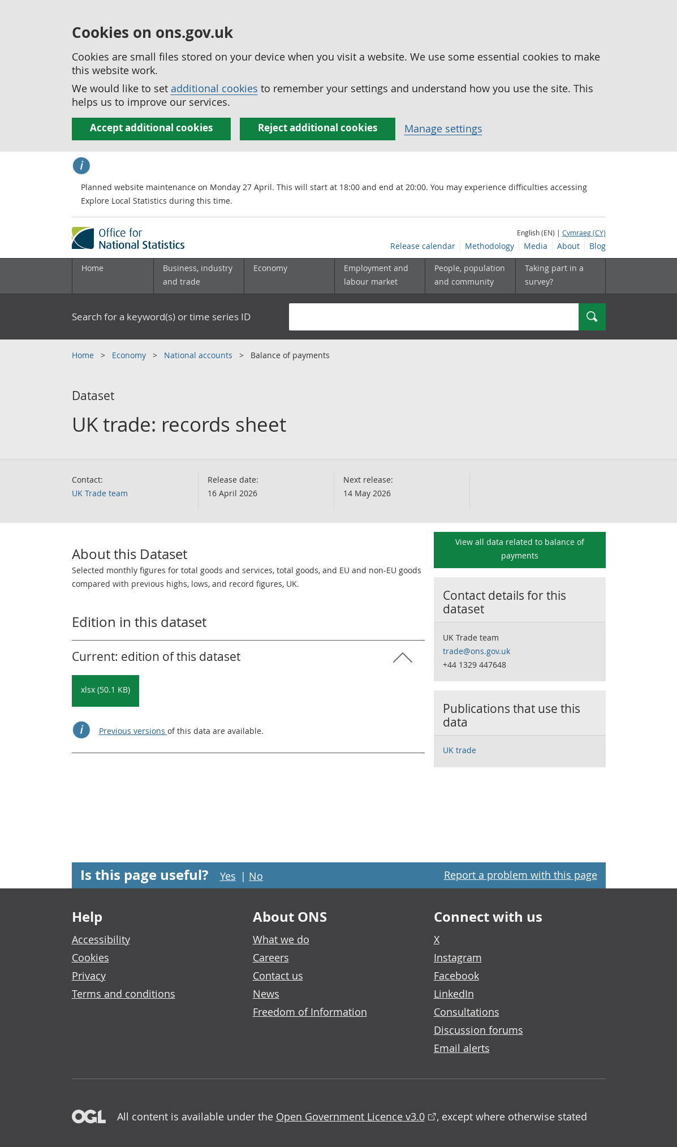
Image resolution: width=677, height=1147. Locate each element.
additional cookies (214, 88)
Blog (597, 245)
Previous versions (133, 730)
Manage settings (443, 128)
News (266, 993)
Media (535, 245)
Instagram (458, 957)
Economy (130, 355)
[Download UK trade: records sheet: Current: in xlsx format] (105, 691)
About (568, 245)
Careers (271, 957)
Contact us (278, 975)
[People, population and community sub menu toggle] (470, 276)
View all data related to (519, 548)
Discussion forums (478, 1030)
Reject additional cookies (317, 127)
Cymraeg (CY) (584, 232)
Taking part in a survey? (554, 275)
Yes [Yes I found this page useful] (228, 876)
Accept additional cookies (151, 127)
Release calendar (422, 245)
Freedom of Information (310, 1012)
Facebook (456, 975)
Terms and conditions (123, 993)
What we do (281, 939)
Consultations (466, 1012)
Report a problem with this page (520, 875)
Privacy (89, 975)
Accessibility (101, 939)
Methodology (489, 245)
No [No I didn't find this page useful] (256, 876)
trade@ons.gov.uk (476, 651)
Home (92, 268)
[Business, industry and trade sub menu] (198, 276)
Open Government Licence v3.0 (350, 1116)
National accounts (199, 355)
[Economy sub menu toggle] (289, 276)
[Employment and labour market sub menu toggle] (379, 276)
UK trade (459, 750)
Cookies (90, 957)
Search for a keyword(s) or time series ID (161, 316)
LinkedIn (454, 993)
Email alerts (462, 1048)
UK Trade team (100, 493)
